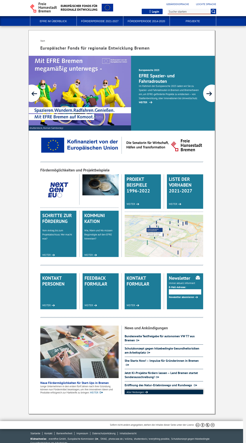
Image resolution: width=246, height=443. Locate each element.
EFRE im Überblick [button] (53, 21)
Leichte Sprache (206, 4)
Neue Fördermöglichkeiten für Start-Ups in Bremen (74, 383)
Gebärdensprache (177, 4)
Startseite (35, 433)
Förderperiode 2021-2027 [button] (100, 21)
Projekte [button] (193, 21)
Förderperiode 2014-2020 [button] (146, 21)
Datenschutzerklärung (104, 433)
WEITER (46, 255)
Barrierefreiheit (64, 433)
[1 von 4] (122, 93)
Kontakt (48, 433)
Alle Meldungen (135, 392)
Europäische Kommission (81, 438)
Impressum (82, 433)
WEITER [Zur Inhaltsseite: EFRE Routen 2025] (143, 102)
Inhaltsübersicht (128, 433)
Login (155, 11)
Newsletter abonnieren (181, 297)
